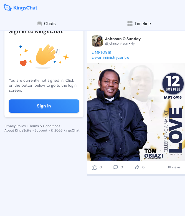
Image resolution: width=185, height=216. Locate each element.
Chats (46, 24)
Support (41, 130)
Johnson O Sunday (123, 38)
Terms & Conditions (44, 126)
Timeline (138, 23)
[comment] (115, 167)
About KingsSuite (17, 130)
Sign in (44, 106)
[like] (94, 167)
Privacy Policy (15, 126)
